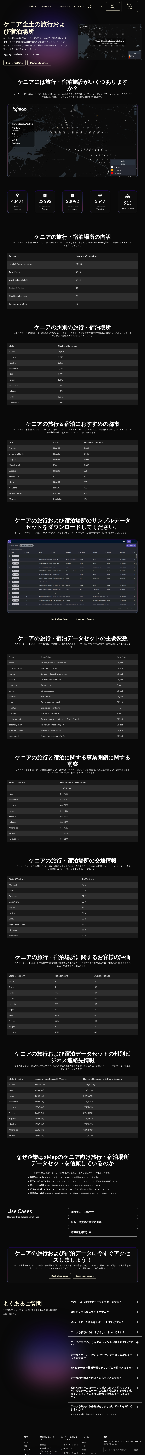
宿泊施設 (43, 1445)
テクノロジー (28, 1442)
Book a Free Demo (130, 6)
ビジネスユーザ (66, 1449)
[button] (32, 6)
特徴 (25, 1446)
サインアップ (113, 6)
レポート (85, 1446)
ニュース (89, 6)
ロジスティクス (45, 1448)
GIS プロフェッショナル (69, 1453)
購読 (136, 1450)
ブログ (84, 1442)
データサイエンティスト (69, 1445)
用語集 (84, 1450)
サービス (27, 1450)
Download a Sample (39, 63)
